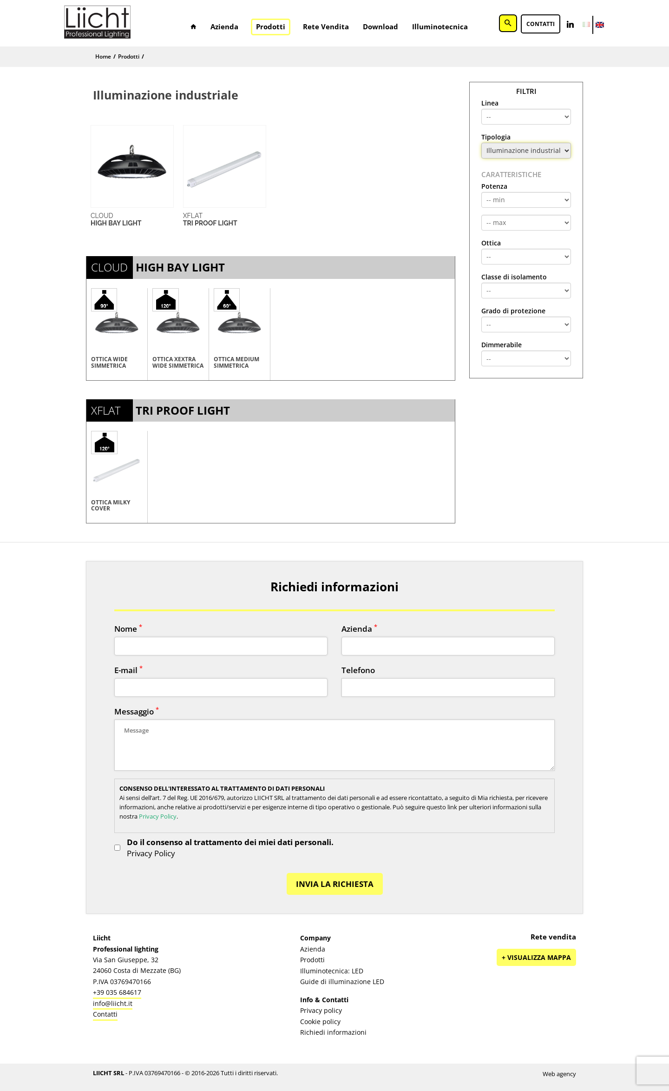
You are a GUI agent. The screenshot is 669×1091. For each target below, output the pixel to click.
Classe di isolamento (514, 277)
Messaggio (136, 711)
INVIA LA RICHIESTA (335, 884)
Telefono (358, 670)
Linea (489, 103)
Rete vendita (326, 27)
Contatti (540, 24)
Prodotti (270, 27)
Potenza (494, 186)
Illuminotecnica (440, 27)
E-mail (128, 670)
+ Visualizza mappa (536, 957)
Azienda (224, 27)
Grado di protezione (513, 311)
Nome (128, 628)
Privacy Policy (158, 816)
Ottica (491, 243)
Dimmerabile (501, 345)
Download (380, 27)
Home (103, 56)
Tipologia (496, 137)
